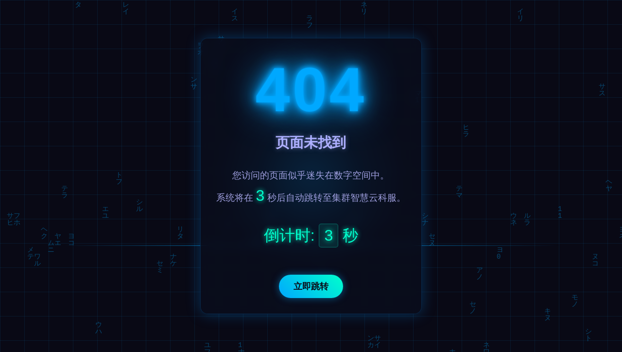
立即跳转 (311, 286)
